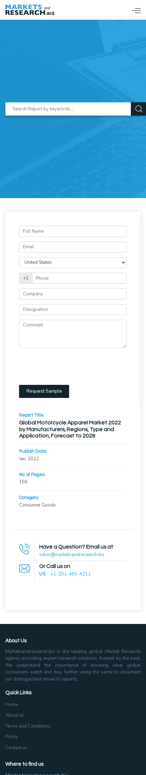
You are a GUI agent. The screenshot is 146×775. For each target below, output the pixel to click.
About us (14, 715)
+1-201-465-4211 (70, 574)
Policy (11, 737)
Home (11, 704)
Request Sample (44, 391)
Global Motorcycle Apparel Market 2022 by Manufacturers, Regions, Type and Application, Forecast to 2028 (70, 429)
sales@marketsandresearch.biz (71, 554)
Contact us (16, 748)
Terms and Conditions (27, 726)
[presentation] (72, 366)
